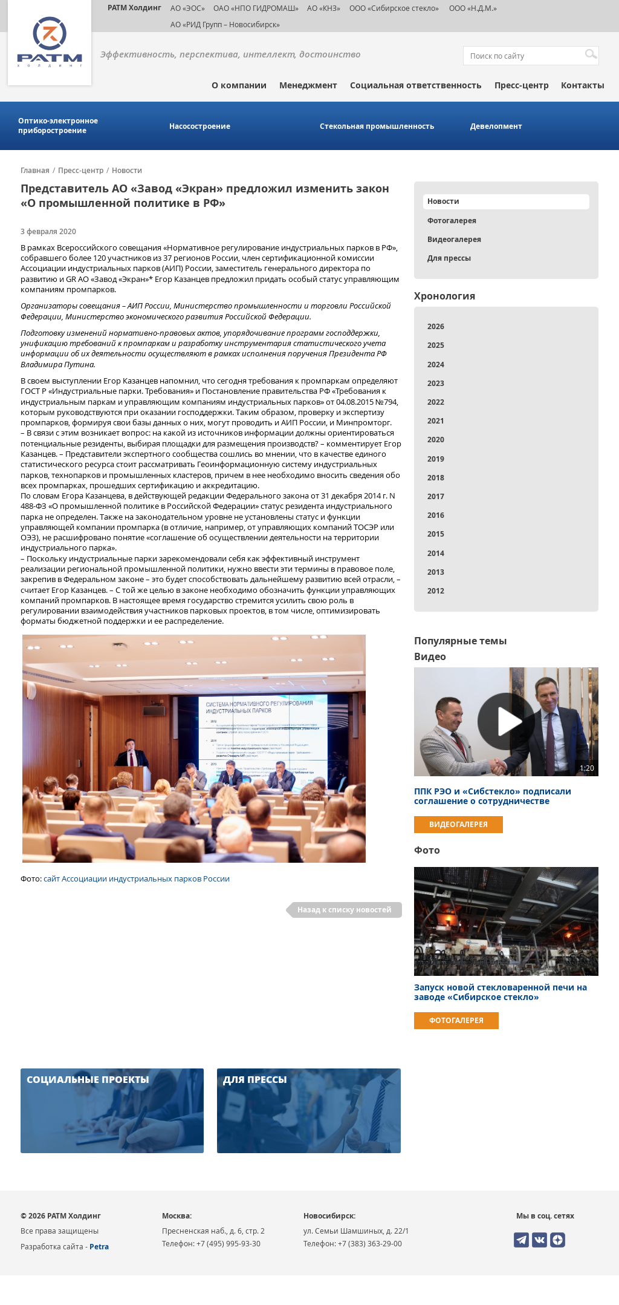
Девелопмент (496, 126)
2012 (435, 591)
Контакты (582, 85)
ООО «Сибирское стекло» (394, 8)
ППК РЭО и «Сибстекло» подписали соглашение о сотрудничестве (492, 795)
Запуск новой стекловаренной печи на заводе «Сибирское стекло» (500, 991)
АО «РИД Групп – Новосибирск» (225, 24)
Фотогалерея (451, 220)
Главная (35, 170)
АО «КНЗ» (323, 8)
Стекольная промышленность (377, 126)
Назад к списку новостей (344, 909)
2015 (435, 534)
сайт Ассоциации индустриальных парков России (137, 878)
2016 (435, 515)
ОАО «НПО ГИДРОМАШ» (256, 8)
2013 (435, 572)
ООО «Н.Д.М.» (472, 8)
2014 (435, 553)
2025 (435, 345)
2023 (435, 383)
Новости (127, 170)
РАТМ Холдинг (134, 7)
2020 (435, 439)
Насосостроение (199, 126)
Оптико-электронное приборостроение (58, 126)
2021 (435, 421)
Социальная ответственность (416, 85)
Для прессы (449, 258)
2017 (435, 496)
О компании (239, 85)
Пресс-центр (521, 85)
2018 (435, 478)
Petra (99, 1246)
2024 (435, 364)
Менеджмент (308, 85)
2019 (435, 459)
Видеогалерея (454, 239)
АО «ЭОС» (187, 8)
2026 (435, 326)
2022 (435, 402)
